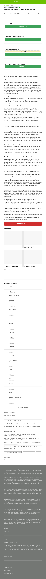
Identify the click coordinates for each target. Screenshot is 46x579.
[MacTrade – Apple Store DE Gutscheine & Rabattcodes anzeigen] (6, 398)
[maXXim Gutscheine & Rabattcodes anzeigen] (6, 324)
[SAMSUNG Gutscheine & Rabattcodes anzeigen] (6, 301)
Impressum (6, 534)
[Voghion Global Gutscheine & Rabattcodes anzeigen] (6, 292)
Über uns (6, 528)
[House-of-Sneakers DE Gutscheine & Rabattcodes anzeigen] (6, 329)
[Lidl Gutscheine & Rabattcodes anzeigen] (6, 306)
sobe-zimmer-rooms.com (9, 573)
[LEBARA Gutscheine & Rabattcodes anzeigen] (6, 403)
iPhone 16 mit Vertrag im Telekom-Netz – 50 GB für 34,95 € (16, 446)
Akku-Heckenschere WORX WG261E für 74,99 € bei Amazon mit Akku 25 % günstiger (22, 426)
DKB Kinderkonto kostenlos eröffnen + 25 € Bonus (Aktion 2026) (17, 438)
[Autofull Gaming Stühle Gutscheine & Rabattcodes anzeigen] (6, 296)
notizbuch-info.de (7, 561)
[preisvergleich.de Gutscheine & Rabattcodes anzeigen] (6, 310)
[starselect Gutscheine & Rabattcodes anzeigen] (6, 319)
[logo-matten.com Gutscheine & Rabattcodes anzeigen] (6, 315)
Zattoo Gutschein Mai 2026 (9, 415)
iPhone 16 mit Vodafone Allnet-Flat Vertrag (13, 451)
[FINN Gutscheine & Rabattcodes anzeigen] (6, 379)
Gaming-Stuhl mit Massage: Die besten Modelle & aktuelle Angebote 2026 (19, 423)
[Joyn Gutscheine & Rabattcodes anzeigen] (6, 375)
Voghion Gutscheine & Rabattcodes (11, 418)
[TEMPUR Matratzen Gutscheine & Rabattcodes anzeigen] (6, 361)
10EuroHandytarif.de (8, 556)
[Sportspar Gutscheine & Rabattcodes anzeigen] (6, 384)
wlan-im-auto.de (7, 570)
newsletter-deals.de (8, 564)
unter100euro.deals (8, 567)
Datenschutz (6, 536)
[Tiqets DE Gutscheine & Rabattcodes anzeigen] (6, 338)
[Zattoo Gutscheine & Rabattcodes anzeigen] (6, 287)
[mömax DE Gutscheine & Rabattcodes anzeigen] (6, 356)
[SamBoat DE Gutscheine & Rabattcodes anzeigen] (6, 342)
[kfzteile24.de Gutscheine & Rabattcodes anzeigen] (6, 347)
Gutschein (7, 269)
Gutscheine (8, 5)
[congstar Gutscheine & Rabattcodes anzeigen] (6, 389)
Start (4, 5)
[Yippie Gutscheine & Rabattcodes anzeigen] (6, 393)
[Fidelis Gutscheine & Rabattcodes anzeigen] (6, 352)
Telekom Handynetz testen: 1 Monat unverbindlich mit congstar (17, 434)
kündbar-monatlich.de (8, 559)
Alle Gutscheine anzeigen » (23, 407)
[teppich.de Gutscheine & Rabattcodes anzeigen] (6, 366)
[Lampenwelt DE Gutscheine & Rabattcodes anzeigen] (6, 333)
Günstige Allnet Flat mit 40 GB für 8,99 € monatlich (14, 420)
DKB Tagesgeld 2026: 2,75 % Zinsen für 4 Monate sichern (16, 442)
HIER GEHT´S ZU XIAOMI (23, 223)
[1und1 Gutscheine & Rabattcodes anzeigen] (6, 370)
